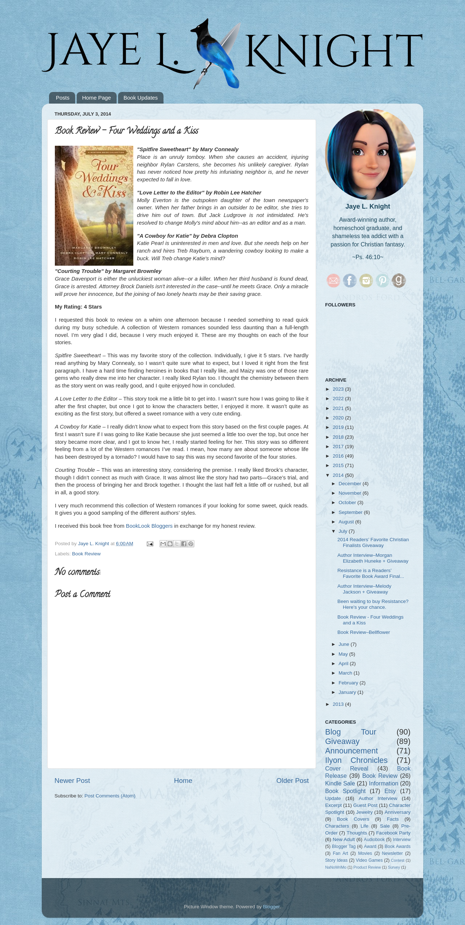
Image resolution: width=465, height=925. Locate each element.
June (345, 644)
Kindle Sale (340, 783)
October (348, 502)
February (349, 682)
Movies (365, 853)
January (348, 692)
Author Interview (378, 798)
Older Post (292, 780)
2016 (339, 456)
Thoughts (357, 833)
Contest (397, 860)
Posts (63, 97)
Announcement (351, 750)
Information (383, 783)
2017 (339, 446)
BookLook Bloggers (149, 526)
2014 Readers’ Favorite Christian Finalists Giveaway (373, 542)
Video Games (369, 860)
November (351, 493)
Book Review (86, 553)
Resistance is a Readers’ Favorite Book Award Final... (370, 573)
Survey (394, 867)
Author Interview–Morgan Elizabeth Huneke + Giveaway (372, 558)
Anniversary (398, 812)
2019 (339, 427)
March (346, 673)
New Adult (344, 839)
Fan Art (340, 853)
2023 (339, 389)
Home (183, 780)
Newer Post (72, 780)
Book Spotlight (345, 791)
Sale (385, 826)
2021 (339, 408)
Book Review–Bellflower (363, 632)
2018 (339, 437)
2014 (339, 475)
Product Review (367, 867)
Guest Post (365, 805)
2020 (339, 418)
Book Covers (353, 819)
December (351, 483)
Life (365, 826)
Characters (337, 826)
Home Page (96, 97)
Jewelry (364, 812)
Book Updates (141, 97)
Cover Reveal (346, 768)
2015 (339, 465)
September (351, 512)
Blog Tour (350, 731)
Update (333, 798)
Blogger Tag (344, 846)
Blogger (271, 906)
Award (370, 846)
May (344, 654)
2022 (339, 398)
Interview (402, 839)
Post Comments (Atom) (110, 796)
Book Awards (398, 846)
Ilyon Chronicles (356, 760)
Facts (393, 819)
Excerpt (333, 805)
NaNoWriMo (336, 867)
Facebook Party (393, 833)
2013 (339, 704)
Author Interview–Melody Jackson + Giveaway (364, 589)
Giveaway (342, 741)
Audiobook (374, 839)
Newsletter (392, 853)
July (344, 531)
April (344, 663)
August (347, 521)
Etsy (390, 791)
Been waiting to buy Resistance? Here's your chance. (373, 604)
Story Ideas (336, 860)
